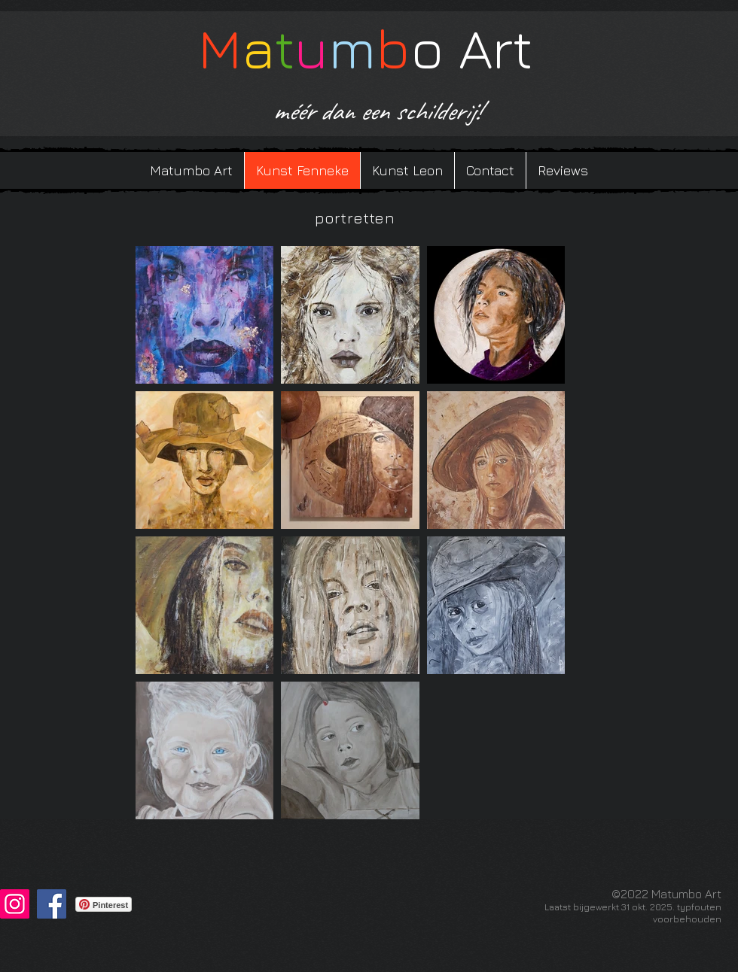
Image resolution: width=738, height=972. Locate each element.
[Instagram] (14, 904)
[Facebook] (51, 904)
